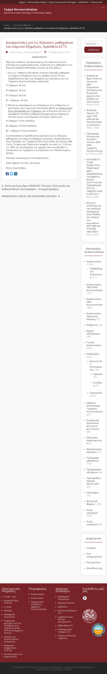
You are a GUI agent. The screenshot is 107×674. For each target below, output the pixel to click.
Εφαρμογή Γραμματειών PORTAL (10, 648)
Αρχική (22, 2)
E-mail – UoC (10, 596)
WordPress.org (94, 568)
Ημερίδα (97, 374)
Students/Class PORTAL (11, 601)
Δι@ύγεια (62, 606)
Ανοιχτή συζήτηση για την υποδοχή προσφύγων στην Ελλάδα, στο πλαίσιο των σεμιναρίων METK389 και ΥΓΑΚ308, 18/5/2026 (94, 217)
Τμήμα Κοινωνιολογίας (20, 9)
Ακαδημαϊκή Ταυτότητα (9, 615)
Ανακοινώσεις (16, 52)
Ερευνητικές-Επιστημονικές (96, 365)
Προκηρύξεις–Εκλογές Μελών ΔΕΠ (94, 480)
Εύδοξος (8, 610)
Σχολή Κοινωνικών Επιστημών (63, 2)
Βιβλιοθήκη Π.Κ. (65, 625)
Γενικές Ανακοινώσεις (94, 344)
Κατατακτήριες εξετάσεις (94, 451)
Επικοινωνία (96, 2)
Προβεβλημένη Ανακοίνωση (96, 273)
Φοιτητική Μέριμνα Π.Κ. (67, 611)
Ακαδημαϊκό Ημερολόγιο (64, 597)
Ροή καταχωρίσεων (94, 555)
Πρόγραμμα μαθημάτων (93, 459)
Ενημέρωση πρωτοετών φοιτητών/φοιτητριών (93, 424)
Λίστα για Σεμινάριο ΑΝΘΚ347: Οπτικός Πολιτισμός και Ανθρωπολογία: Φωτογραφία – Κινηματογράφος (36, 187)
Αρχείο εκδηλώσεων (93, 332)
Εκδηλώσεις (93, 353)
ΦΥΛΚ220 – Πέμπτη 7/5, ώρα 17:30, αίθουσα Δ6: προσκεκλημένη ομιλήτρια (94, 117)
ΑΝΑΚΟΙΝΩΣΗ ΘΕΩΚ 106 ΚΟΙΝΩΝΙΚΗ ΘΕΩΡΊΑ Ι (29, 196)
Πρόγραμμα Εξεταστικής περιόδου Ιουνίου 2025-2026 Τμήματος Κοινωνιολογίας (95, 143)
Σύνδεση (91, 547)
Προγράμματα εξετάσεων (94, 471)
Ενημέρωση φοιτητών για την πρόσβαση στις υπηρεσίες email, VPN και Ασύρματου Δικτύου (13, 626)
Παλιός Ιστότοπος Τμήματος (67, 636)
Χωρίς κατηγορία (92, 511)
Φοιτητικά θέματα (33, 52)
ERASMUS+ (84, 2)
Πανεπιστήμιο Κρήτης (37, 2)
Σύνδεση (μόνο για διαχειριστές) (13, 655)
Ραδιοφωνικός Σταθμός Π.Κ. (65, 630)
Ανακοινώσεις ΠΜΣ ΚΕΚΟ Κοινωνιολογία (95, 287)
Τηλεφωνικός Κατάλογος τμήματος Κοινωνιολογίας (39, 605)
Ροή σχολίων (94, 562)
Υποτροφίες (93, 492)
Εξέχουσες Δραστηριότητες (94, 440)
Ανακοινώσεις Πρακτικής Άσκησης (94, 316)
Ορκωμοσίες (96, 394)
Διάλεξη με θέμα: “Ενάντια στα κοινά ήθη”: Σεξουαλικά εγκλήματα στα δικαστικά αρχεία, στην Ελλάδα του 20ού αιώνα (94, 88)
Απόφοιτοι (92, 324)
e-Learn (7, 606)
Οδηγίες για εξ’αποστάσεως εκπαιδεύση (11, 639)
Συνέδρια (97, 384)
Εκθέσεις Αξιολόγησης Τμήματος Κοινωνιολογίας (95, 408)
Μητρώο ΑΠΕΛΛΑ (66, 602)
